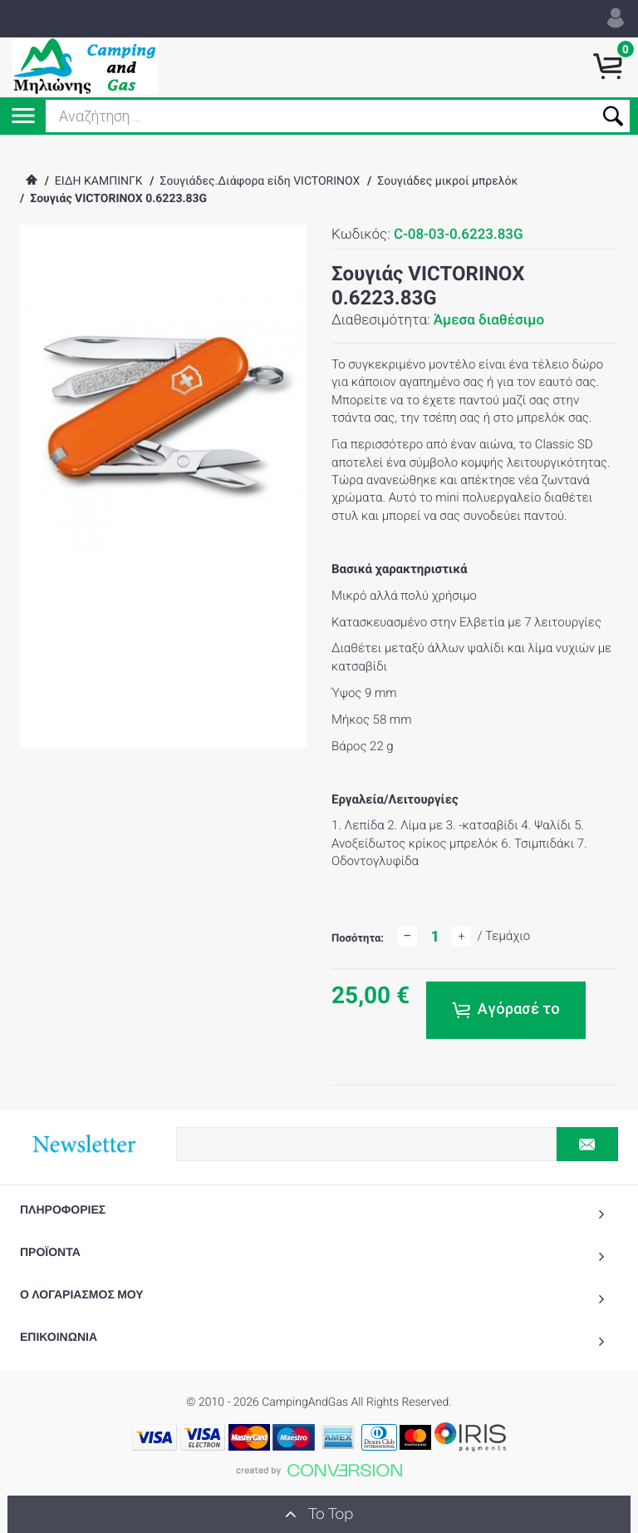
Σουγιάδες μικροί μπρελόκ (447, 181)
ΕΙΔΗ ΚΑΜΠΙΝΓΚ (99, 181)
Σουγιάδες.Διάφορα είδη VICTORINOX (260, 181)
